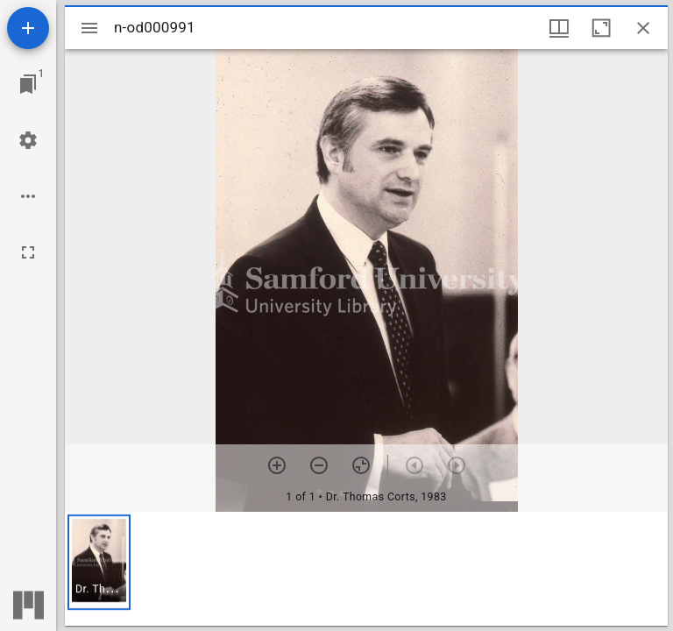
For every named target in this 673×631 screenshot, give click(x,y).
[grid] (366, 569)
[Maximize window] (601, 28)
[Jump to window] (28, 84)
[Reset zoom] (361, 465)
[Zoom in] (277, 465)
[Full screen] (28, 252)
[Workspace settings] (28, 140)
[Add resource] (28, 28)
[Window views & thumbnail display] (559, 28)
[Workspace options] (28, 196)
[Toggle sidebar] (89, 28)
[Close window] (643, 28)
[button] (99, 562)
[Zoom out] (319, 465)
